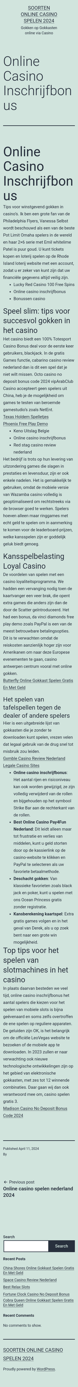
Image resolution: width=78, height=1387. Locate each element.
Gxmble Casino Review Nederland (34, 758)
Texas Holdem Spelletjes (26, 416)
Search (9, 1237)
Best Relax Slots (16, 1287)
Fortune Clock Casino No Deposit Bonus (36, 1294)
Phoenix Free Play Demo (25, 423)
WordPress (46, 1369)
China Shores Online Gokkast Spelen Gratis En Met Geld (38, 1270)
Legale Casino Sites (21, 765)
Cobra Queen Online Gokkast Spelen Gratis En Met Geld (38, 1302)
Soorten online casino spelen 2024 (39, 14)
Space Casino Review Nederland (30, 1280)
